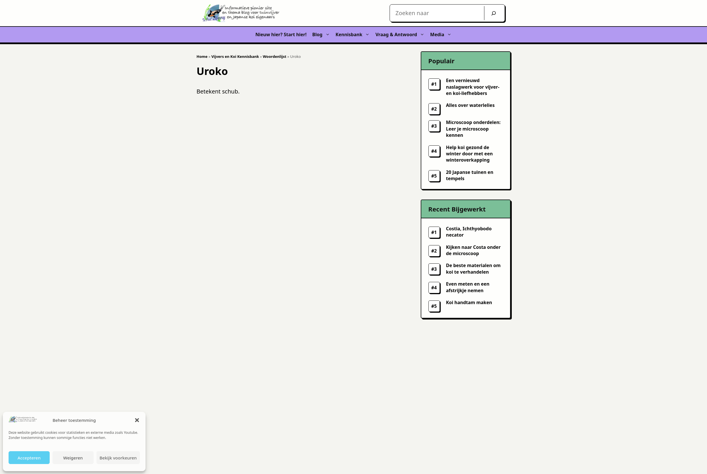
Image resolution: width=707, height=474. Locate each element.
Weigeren (73, 458)
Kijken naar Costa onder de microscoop (473, 250)
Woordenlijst (274, 56)
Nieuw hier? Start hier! (281, 34)
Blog (322, 34)
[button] (137, 420)
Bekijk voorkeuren (118, 458)
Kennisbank (354, 34)
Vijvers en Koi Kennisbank (235, 56)
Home (202, 56)
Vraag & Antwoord (401, 34)
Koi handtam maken (469, 302)
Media (442, 34)
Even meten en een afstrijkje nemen (468, 287)
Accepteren (29, 458)
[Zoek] (493, 13)
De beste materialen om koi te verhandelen (473, 268)
